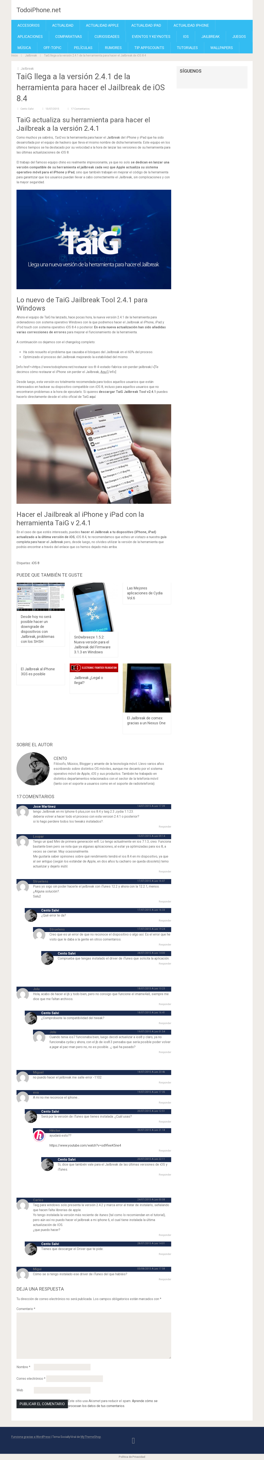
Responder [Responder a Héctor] (165, 1150)
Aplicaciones (30, 36)
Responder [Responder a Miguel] (165, 1082)
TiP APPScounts (149, 48)
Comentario (25, 1309)
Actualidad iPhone (191, 25)
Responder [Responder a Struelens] (165, 901)
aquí (92, 397)
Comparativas (68, 36)
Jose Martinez (44, 807)
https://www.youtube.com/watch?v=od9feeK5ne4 (85, 1145)
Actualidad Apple (102, 25)
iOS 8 (35, 563)
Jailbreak (210, 36)
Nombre (23, 1367)
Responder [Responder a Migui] (165, 1279)
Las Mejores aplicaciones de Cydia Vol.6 (145, 593)
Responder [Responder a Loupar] (165, 871)
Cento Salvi (27, 108)
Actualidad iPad (146, 25)
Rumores (113, 48)
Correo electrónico (30, 1379)
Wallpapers (221, 48)
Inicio (14, 55)
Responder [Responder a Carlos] (165, 1235)
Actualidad (62, 25)
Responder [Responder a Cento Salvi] (165, 920)
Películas (83, 48)
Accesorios (29, 25)
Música (24, 48)
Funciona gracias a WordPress (30, 1436)
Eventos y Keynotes (151, 36)
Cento (60, 758)
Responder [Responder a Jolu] (165, 1004)
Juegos (239, 36)
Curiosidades (106, 36)
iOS (186, 36)
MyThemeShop (91, 1436)
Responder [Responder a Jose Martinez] (165, 826)
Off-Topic (52, 48)
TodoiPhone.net (38, 10)
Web (19, 1390)
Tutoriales (187, 48)
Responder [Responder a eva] (165, 1102)
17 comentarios (80, 108)
